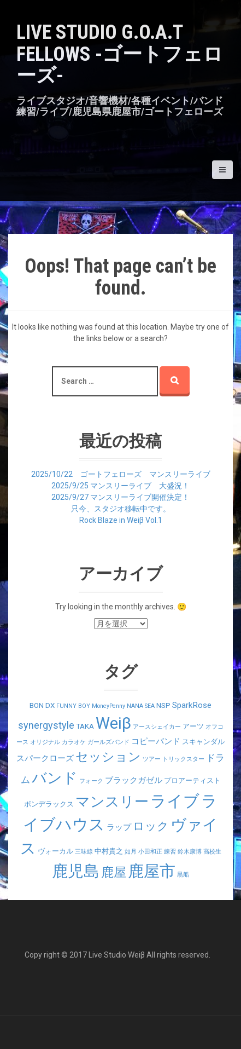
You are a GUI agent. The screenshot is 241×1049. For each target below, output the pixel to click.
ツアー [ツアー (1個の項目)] (152, 759)
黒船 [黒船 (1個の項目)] (183, 874)
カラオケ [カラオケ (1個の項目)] (74, 742)
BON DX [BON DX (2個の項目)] (42, 705)
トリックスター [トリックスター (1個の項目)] (183, 759)
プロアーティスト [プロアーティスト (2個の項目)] (192, 780)
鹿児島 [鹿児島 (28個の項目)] (75, 871)
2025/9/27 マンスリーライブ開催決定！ (120, 497)
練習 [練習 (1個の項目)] (170, 851)
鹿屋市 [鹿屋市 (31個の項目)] (151, 871)
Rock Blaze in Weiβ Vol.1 (120, 520)
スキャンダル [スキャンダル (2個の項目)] (203, 741)
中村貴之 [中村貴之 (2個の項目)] (109, 851)
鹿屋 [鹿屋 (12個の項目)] (113, 872)
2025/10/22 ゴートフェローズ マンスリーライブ (120, 474)
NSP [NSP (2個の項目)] (163, 705)
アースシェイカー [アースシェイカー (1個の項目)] (157, 726)
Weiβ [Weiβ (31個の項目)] (113, 723)
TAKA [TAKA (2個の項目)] (85, 726)
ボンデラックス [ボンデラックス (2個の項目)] (49, 804)
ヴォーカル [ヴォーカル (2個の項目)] (55, 851)
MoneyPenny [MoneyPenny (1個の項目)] (108, 706)
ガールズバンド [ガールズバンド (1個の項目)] (108, 742)
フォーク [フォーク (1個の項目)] (91, 781)
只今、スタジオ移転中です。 (121, 508)
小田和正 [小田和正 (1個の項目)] (150, 851)
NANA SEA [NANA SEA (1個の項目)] (141, 706)
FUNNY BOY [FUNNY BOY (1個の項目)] (73, 706)
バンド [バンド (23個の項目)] (55, 778)
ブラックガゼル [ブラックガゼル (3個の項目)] (133, 780)
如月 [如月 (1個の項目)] (131, 851)
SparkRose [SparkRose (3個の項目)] (191, 705)
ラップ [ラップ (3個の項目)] (119, 827)
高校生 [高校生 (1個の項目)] (212, 851)
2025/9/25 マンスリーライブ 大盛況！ (120, 485)
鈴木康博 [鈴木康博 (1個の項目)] (190, 851)
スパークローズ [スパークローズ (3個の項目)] (45, 758)
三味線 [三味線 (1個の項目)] (84, 851)
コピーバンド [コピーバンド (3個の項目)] (155, 741)
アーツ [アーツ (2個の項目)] (193, 726)
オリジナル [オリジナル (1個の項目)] (45, 742)
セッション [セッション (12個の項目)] (108, 757)
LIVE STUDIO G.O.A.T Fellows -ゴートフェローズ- (119, 54)
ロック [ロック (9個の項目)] (151, 826)
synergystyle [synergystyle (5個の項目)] (46, 725)
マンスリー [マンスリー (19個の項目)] (112, 801)
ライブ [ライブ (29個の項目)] (174, 801)
